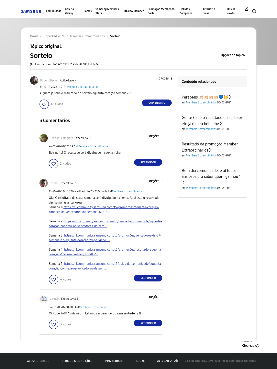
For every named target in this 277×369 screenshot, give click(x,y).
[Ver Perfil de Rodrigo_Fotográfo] (61, 138)
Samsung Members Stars (107, 11)
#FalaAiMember (134, 11)
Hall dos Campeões (186, 11)
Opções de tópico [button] (233, 55)
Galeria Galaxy (69, 11)
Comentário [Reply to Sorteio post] (157, 102)
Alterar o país (168, 361)
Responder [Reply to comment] (148, 162)
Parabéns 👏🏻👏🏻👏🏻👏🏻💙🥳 (205, 97)
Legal (140, 361)
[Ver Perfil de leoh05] (54, 183)
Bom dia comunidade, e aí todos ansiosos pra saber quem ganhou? (211, 173)
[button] (165, 79)
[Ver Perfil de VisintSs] (55, 298)
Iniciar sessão (231, 11)
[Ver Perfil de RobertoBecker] (49, 80)
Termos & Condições (77, 361)
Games (87, 11)
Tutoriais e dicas (209, 11)
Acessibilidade (38, 361)
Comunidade (53, 11)
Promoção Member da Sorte (161, 11)
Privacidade (114, 361)
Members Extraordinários (83, 87)
